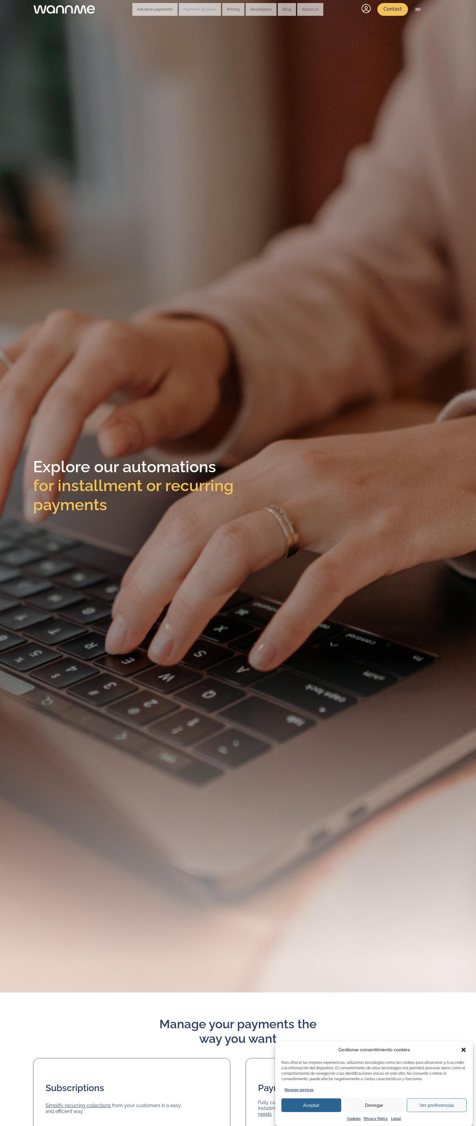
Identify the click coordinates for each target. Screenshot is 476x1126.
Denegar (374, 1105)
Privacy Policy (376, 1119)
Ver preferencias (437, 1105)
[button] (464, 1050)
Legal (396, 1119)
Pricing (238, 9)
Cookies (354, 1119)
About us (297, 9)
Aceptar (311, 1105)
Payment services (210, 9)
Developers (260, 9)
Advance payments (169, 9)
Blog (279, 9)
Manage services (299, 1090)
